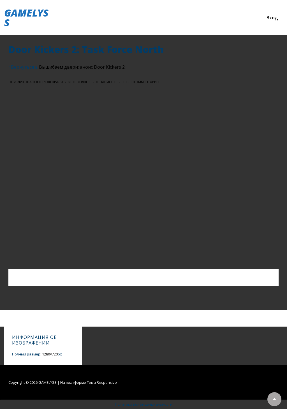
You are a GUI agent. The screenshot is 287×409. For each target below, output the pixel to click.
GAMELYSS (26, 17)
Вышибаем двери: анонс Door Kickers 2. (82, 67)
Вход (272, 18)
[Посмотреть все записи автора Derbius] (82, 82)
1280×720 (50, 354)
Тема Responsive (102, 382)
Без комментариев (143, 82)
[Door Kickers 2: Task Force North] (58, 82)
